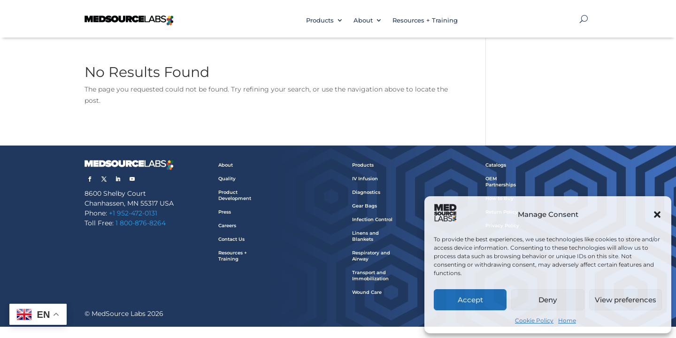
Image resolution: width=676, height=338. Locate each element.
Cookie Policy (534, 320)
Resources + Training (425, 20)
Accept (470, 299)
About (363, 20)
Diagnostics (366, 192)
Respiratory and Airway (371, 256)
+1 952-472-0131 (133, 213)
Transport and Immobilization (370, 275)
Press (224, 212)
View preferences (625, 299)
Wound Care (367, 292)
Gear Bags (364, 206)
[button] (657, 214)
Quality (227, 179)
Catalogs (495, 165)
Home (567, 320)
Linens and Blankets (365, 236)
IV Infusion (365, 179)
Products (320, 20)
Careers (227, 226)
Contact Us (231, 239)
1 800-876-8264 (140, 223)
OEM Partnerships (500, 182)
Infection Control (372, 219)
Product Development (234, 195)
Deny (547, 299)
